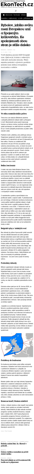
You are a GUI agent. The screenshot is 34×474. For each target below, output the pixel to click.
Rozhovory (13, 18)
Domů (4, 15)
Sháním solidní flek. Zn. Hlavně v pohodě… (13, 445)
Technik (17, 15)
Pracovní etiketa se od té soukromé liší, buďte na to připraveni (16, 461)
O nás (20, 18)
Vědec (23, 15)
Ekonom (9, 15)
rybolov (9, 50)
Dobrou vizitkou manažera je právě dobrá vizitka (14, 453)
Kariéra (4, 18)
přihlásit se (27, 18)
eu (14, 50)
